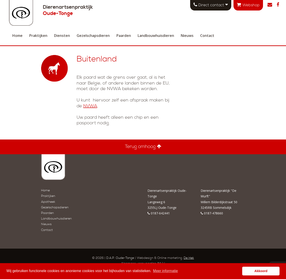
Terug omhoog (143, 147)
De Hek (189, 258)
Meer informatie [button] (165, 271)
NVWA (90, 106)
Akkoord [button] (260, 271)
